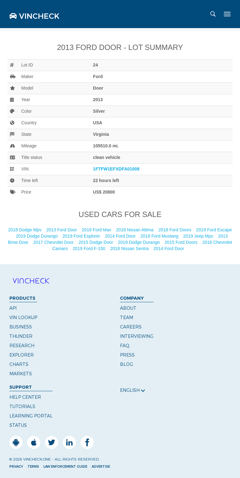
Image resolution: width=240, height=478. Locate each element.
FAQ (124, 345)
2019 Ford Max (97, 229)
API (13, 308)
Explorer (21, 355)
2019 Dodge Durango (37, 236)
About (128, 308)
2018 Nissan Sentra (130, 248)
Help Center (25, 397)
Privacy (16, 467)
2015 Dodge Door (96, 242)
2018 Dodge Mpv (25, 229)
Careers (131, 327)
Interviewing (136, 336)
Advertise (101, 467)
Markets (20, 374)
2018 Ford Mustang (159, 236)
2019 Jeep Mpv (198, 236)
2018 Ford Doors (175, 229)
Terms (33, 467)
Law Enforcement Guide (65, 467)
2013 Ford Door (62, 229)
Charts (18, 364)
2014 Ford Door (121, 236)
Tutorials (22, 406)
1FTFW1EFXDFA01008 (116, 168)
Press (127, 355)
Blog (126, 364)
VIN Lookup (23, 317)
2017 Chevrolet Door (54, 242)
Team (126, 317)
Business (20, 327)
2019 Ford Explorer (81, 236)
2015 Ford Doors (182, 242)
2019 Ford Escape (214, 229)
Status (18, 425)
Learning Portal (30, 416)
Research (21, 345)
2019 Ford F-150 (90, 248)
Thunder (20, 336)
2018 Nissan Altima (135, 229)
